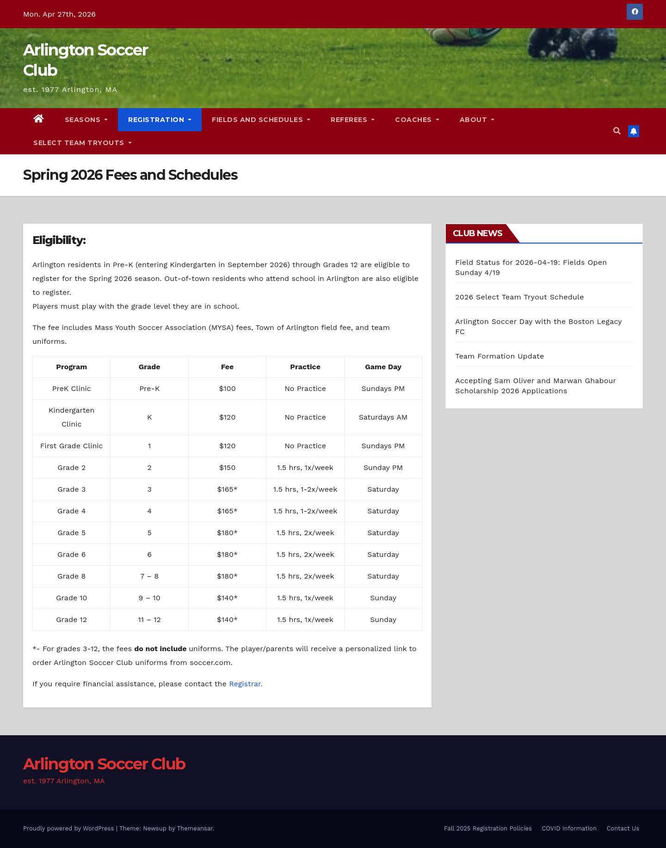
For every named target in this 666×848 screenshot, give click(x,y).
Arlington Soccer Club (104, 764)
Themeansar (195, 828)
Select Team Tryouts (82, 143)
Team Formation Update (499, 356)
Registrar (244, 683)
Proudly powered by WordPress (69, 828)
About (477, 120)
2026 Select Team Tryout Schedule (519, 297)
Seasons (86, 120)
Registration (159, 120)
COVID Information (569, 828)
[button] (617, 131)
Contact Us (622, 828)
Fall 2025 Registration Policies (488, 828)
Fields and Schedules (261, 120)
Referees (353, 120)
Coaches (417, 120)
